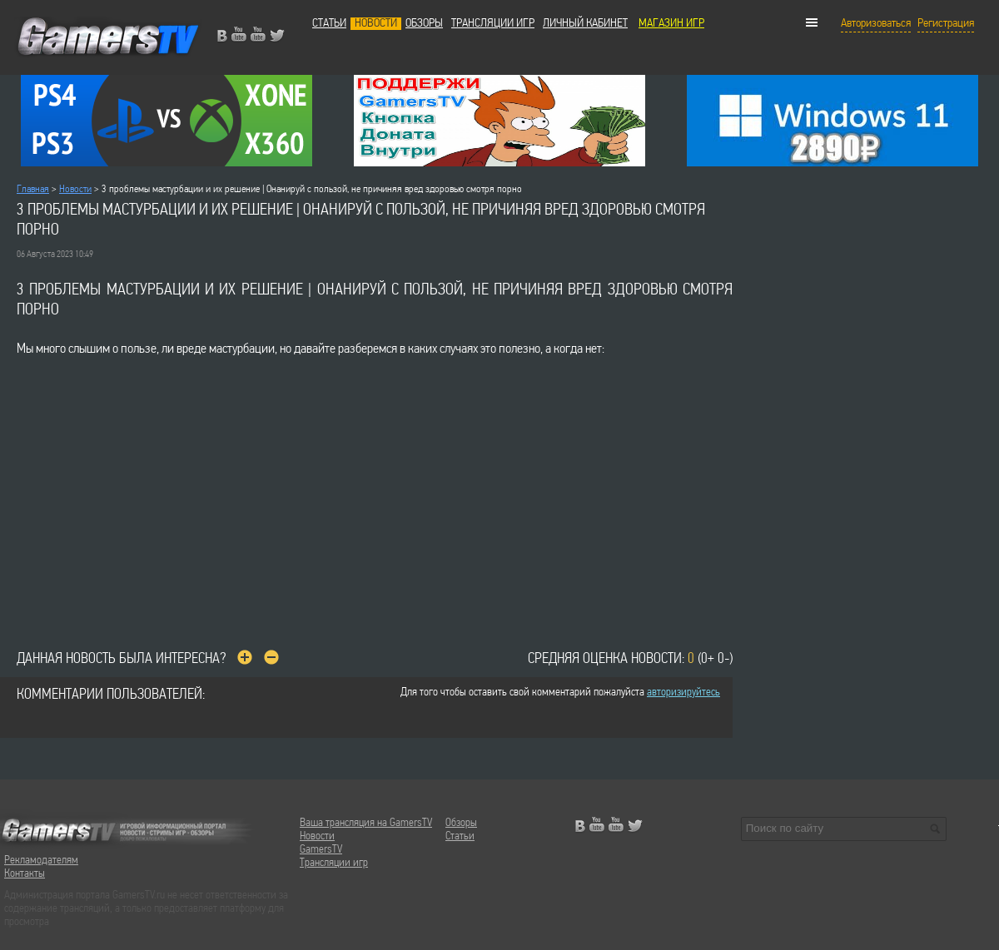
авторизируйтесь (683, 692)
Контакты (24, 874)
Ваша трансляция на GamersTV (366, 823)
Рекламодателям (41, 860)
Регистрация (945, 23)
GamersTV (321, 850)
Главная (33, 189)
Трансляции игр (492, 23)
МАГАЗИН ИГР (671, 23)
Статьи (329, 23)
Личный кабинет (585, 23)
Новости (376, 23)
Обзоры (424, 23)
